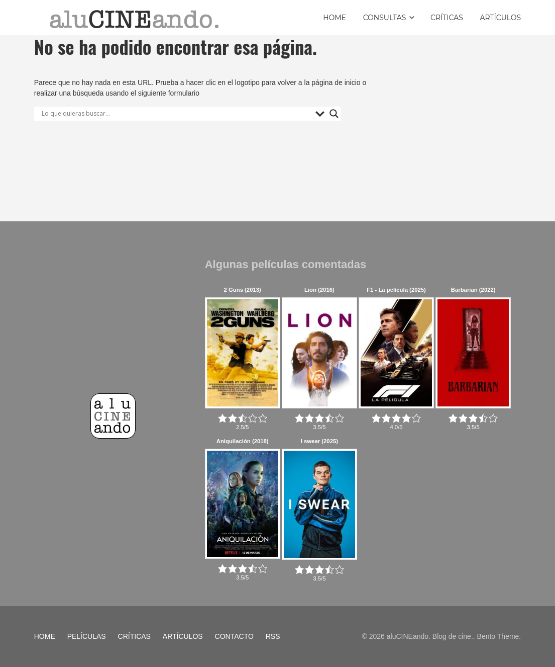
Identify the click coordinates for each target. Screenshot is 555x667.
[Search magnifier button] (334, 114)
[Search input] (176, 114)
